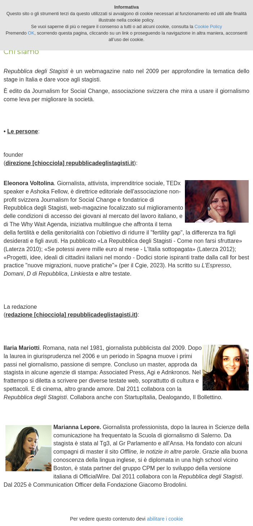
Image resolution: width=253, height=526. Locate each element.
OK (31, 33)
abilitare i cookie (165, 519)
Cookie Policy (208, 26)
